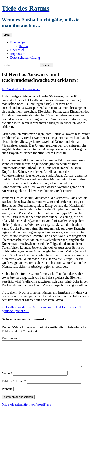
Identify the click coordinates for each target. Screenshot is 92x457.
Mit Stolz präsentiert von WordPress (26, 409)
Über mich (17, 50)
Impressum (17, 53)
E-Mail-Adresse (14, 386)
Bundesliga (17, 42)
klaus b (35, 89)
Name (7, 378)
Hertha (23, 46)
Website (7, 394)
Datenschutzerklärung (25, 57)
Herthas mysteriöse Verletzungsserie (28, 307)
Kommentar (11, 338)
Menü (6, 34)
